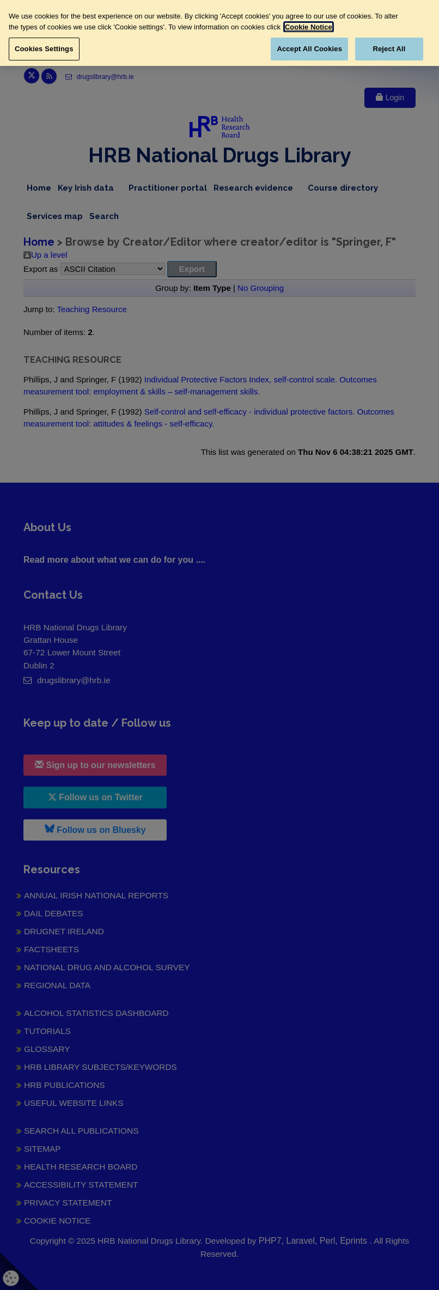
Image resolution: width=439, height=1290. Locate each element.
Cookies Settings (44, 49)
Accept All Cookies (309, 49)
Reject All (389, 49)
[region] (219, 33)
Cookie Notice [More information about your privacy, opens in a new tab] (308, 27)
